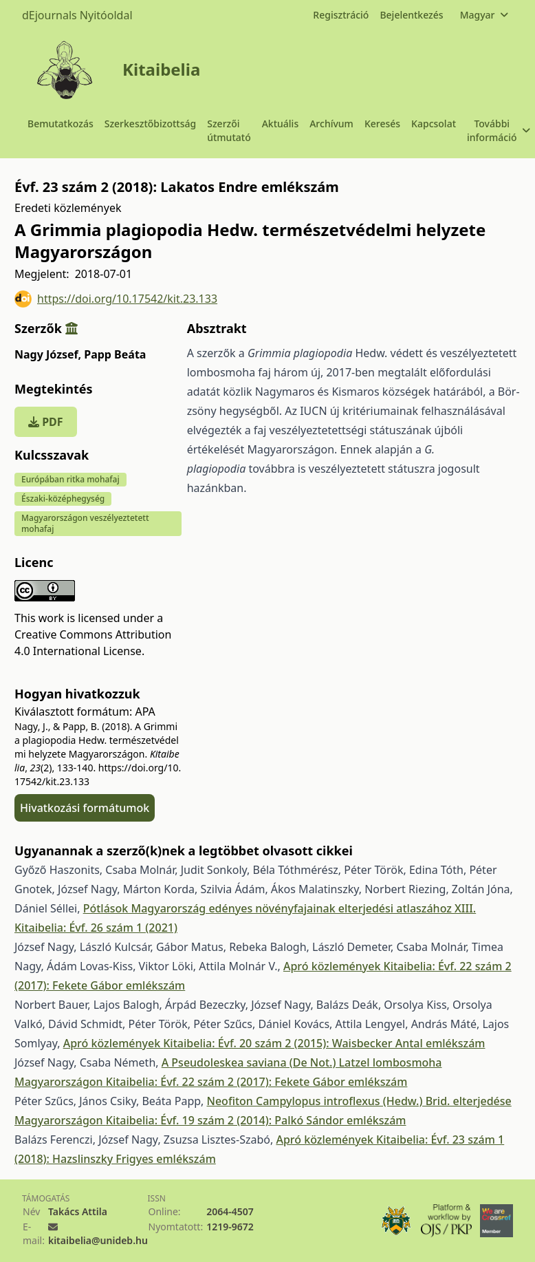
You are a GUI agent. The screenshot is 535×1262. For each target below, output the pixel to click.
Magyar (483, 14)
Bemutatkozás (61, 123)
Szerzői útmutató (228, 130)
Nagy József (47, 354)
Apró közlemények (333, 966)
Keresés (382, 123)
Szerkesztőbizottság (151, 123)
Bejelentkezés (411, 14)
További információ (498, 130)
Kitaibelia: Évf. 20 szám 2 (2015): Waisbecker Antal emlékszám (324, 1043)
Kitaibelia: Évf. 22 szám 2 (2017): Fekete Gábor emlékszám (257, 1081)
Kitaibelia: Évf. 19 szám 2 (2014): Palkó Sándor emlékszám (256, 1120)
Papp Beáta (115, 354)
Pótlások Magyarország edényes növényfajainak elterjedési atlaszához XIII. (280, 908)
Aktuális (280, 123)
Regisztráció (341, 14)
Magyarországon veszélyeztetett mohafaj (85, 523)
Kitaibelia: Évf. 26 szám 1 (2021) (95, 927)
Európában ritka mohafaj (70, 479)
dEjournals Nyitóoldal (77, 15)
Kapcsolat (433, 123)
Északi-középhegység (63, 498)
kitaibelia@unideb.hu (98, 1240)
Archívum (331, 123)
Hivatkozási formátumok (84, 807)
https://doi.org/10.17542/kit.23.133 (115, 299)
